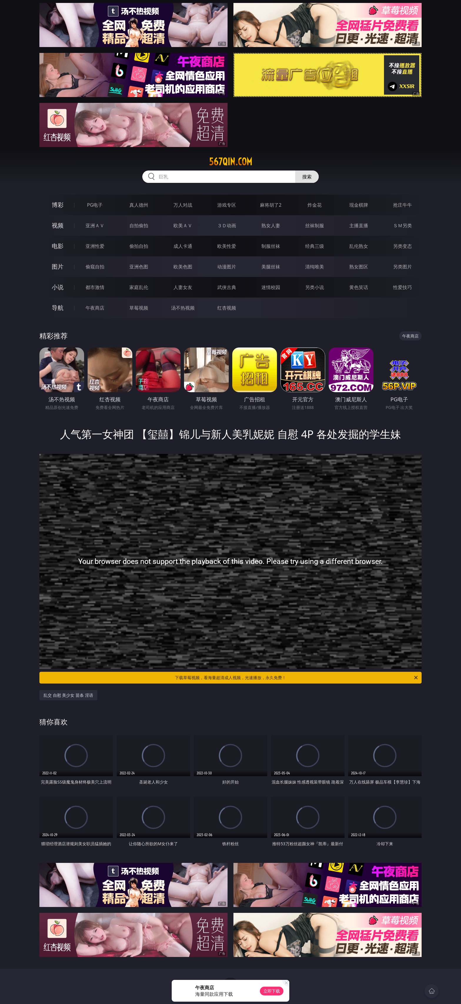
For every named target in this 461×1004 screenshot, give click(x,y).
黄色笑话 (358, 287)
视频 (58, 225)
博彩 (58, 205)
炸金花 (315, 205)
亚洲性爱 (95, 246)
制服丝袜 (270, 246)
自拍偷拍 (138, 225)
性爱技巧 (402, 287)
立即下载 (271, 991)
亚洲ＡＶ (95, 225)
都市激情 (95, 287)
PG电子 (95, 205)
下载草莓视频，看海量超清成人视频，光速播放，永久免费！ (297, 677)
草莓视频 (138, 308)
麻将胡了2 (270, 205)
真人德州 (138, 205)
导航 (58, 308)
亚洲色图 (138, 266)
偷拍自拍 (138, 246)
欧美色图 (182, 266)
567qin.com (230, 162)
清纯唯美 (314, 266)
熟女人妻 (270, 225)
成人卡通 (182, 246)
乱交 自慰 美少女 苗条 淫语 (68, 695)
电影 (58, 246)
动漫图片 (226, 266)
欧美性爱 (226, 246)
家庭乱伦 (138, 287)
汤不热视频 (183, 308)
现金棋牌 (358, 205)
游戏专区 (226, 205)
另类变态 (402, 246)
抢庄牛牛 (402, 205)
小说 (58, 287)
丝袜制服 (314, 225)
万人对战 (182, 205)
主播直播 (358, 225)
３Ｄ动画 (226, 225)
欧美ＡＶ (182, 225)
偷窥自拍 (95, 266)
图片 (58, 266)
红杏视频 (226, 308)
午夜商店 (95, 308)
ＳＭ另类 (402, 225)
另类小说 (314, 287)
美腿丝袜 (270, 266)
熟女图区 (358, 266)
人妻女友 (182, 287)
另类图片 (402, 266)
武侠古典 (226, 287)
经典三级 (314, 246)
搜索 (307, 176)
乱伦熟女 (358, 246)
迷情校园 (270, 287)
